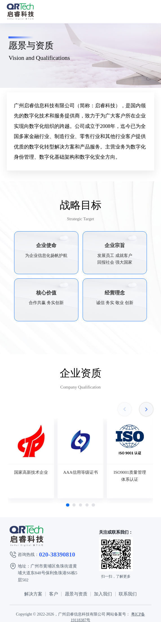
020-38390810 (57, 554)
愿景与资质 (76, 594)
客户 (53, 594)
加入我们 (103, 594)
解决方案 (33, 594)
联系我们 (128, 594)
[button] (67, 505)
